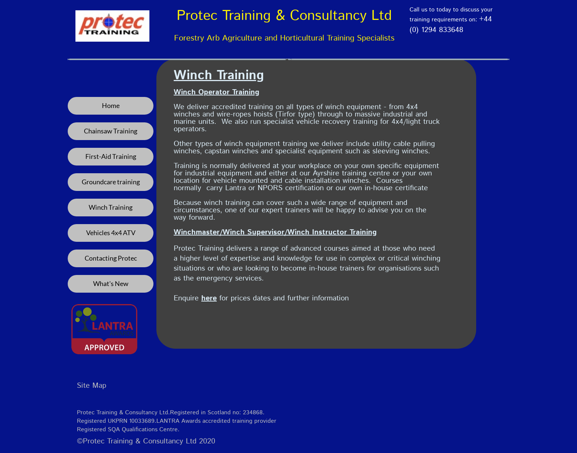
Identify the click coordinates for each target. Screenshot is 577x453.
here (209, 298)
